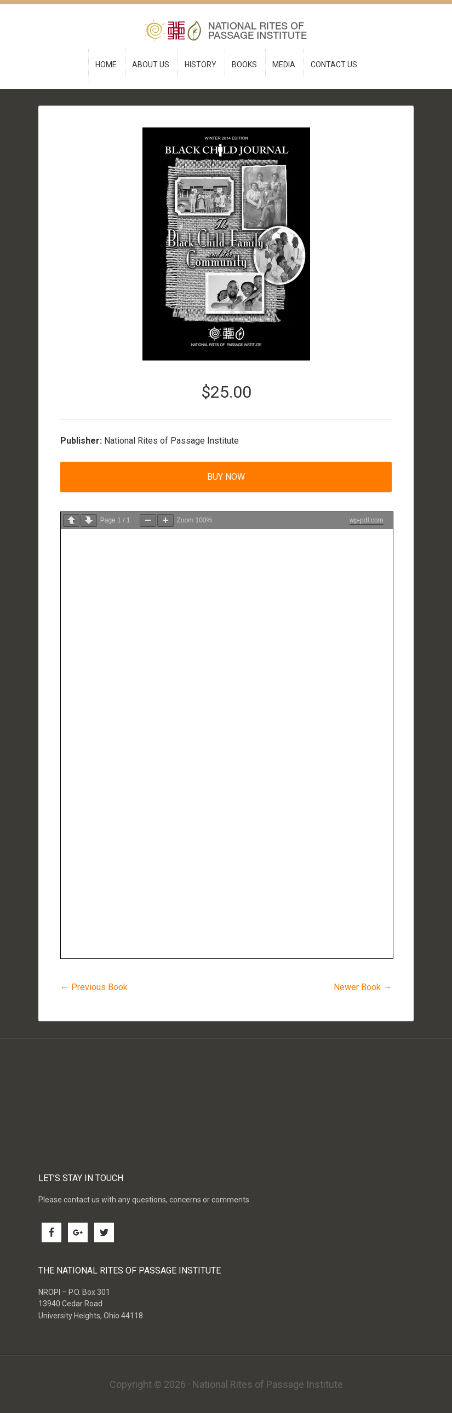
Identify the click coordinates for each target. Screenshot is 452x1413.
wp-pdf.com (367, 520)
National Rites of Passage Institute (226, 32)
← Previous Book (94, 987)
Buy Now (226, 477)
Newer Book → (363, 987)
